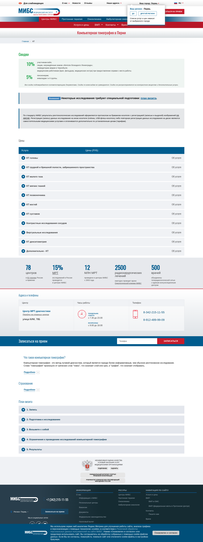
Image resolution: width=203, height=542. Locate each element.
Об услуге (176, 158)
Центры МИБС (49, 19)
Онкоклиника (94, 19)
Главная (25, 41)
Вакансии (83, 507)
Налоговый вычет (86, 522)
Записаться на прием (171, 12)
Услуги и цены (81, 25)
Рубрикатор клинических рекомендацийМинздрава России (102, 480)
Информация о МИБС (88, 498)
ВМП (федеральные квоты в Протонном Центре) (169, 506)
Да (133, 14)
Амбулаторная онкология (119, 19)
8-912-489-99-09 (154, 319)
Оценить (114, 468)
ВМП (97, 25)
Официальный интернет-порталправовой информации (103, 475)
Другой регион (147, 14)
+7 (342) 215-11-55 (57, 500)
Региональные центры (88, 503)
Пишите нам (154, 514)
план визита (148, 98)
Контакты (111, 25)
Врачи (124, 25)
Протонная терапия (72, 19)
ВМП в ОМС (154, 501)
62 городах (31, 278)
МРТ (55, 273)
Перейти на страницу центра (36, 314)
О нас (78, 495)
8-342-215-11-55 (154, 312)
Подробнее (102, 468)
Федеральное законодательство (92, 517)
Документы (83, 512)
